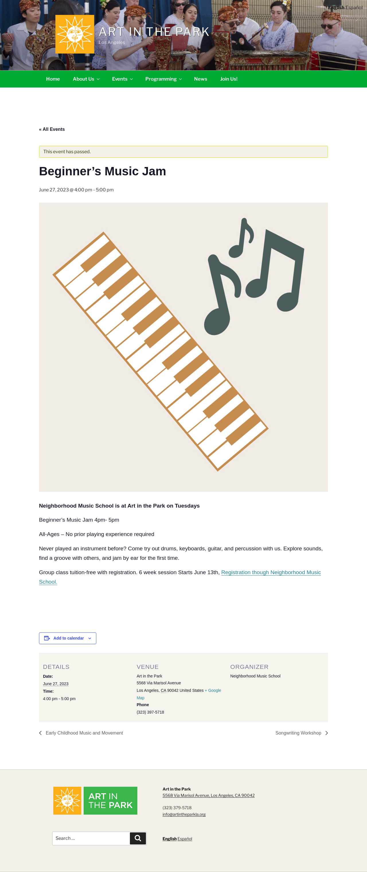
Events (123, 79)
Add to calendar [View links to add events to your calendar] (69, 638)
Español (184, 838)
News (200, 79)
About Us (87, 79)
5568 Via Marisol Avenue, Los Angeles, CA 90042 (209, 795)
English (170, 838)
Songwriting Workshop (299, 733)
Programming (164, 79)
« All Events (52, 129)
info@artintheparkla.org (184, 814)
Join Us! (228, 79)
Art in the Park (154, 32)
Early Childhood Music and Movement (83, 733)
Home (53, 79)
